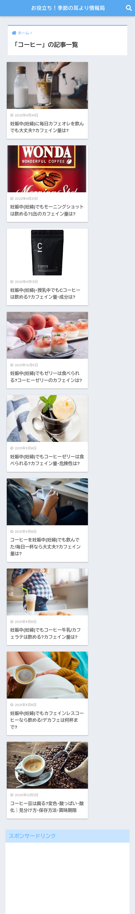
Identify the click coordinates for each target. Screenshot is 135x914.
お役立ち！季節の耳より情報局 (68, 8)
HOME (67, 892)
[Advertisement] (67, 509)
